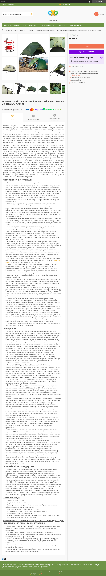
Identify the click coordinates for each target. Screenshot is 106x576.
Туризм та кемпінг (26, 30)
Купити (86, 46)
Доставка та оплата (47, 25)
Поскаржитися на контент (49, 574)
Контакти (63, 25)
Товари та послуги (11, 30)
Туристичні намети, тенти (44, 30)
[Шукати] (31, 14)
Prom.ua (63, 572)
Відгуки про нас (76, 25)
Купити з (86, 52)
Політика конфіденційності (68, 574)
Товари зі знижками (11, 25)
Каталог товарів (28, 25)
